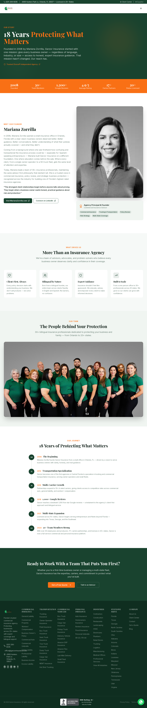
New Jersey (116, 669)
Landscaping (98, 625)
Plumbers (96, 636)
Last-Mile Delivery (64, 656)
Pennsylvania (116, 676)
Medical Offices (99, 655)
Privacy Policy (125, 702)
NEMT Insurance (46, 663)
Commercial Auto (28, 640)
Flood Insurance (81, 630)
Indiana (114, 654)
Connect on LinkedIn (46, 201)
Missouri (114, 665)
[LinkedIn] (11, 667)
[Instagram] (8, 667)
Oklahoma (115, 672)
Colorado (114, 646)
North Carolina (116, 627)
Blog (131, 629)
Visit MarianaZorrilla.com (18, 201)
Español (139, 2)
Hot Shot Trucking (46, 667)
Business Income (28, 660)
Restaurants (97, 621)
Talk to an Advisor (88, 585)
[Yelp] (18, 667)
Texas (113, 620)
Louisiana (114, 657)
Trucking (96, 644)
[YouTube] (14, 667)
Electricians (97, 633)
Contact (132, 621)
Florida (113, 616)
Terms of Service (137, 702)
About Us (132, 614)
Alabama (114, 639)
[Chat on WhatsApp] (141, 702)
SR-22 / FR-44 (80, 638)
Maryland (114, 661)
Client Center (126, 2)
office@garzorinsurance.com (11, 651)
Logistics (96, 648)
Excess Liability (27, 664)
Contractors (97, 614)
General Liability (28, 616)
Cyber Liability (27, 650)
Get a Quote (133, 625)
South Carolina (116, 631)
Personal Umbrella (82, 634)
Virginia (114, 687)
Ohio (113, 635)
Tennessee (115, 680)
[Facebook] (5, 667)
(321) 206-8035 (11, 2)
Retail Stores (98, 640)
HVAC (95, 629)
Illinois (113, 650)
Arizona (114, 642)
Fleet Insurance (45, 627)
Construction (98, 618)
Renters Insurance (82, 627)
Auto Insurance (81, 616)
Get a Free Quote (61, 585)
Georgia (114, 624)
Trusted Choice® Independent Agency (22, 64)
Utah (113, 684)
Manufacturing (98, 651)
